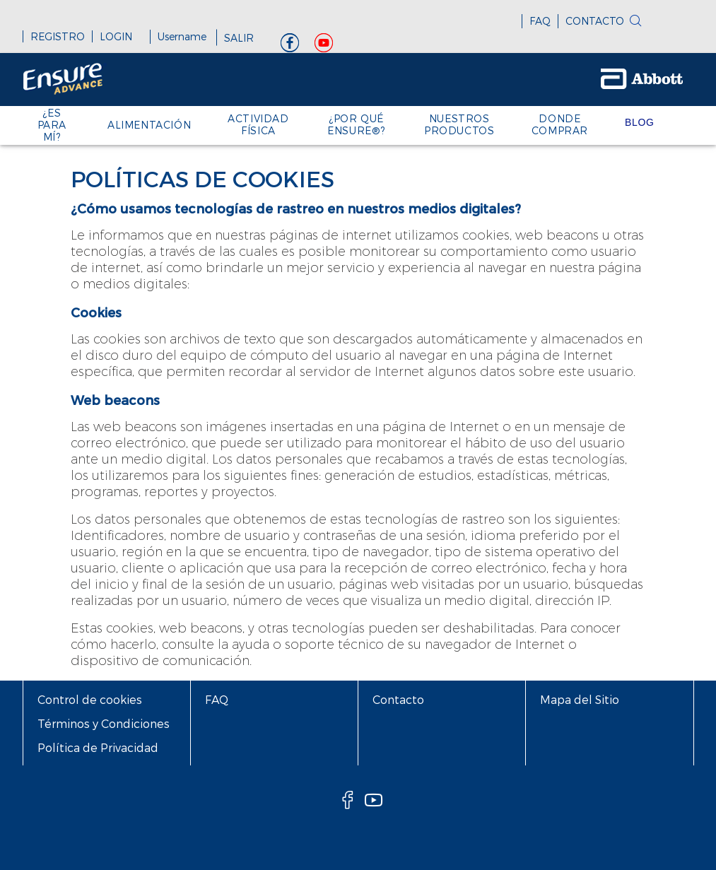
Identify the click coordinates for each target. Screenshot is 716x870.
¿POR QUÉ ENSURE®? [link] (356, 124)
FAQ (540, 21)
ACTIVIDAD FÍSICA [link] (258, 124)
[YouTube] (324, 46)
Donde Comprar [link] (560, 124)
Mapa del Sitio (579, 699)
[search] (635, 22)
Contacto (398, 699)
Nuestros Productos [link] (459, 124)
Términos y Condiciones (103, 723)
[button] (658, 24)
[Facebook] (290, 46)
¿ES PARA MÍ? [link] (51, 125)
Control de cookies (89, 699)
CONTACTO (594, 21)
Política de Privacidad (97, 747)
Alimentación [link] (149, 125)
